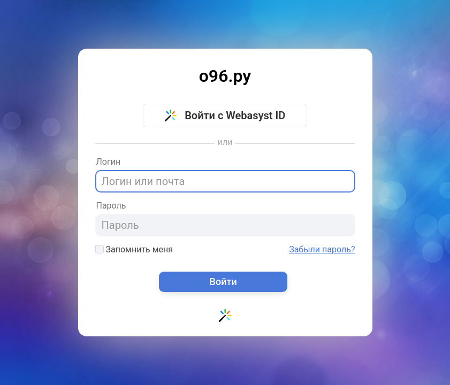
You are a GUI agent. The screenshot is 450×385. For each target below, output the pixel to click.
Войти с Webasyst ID (225, 115)
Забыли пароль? (322, 250)
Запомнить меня (134, 249)
